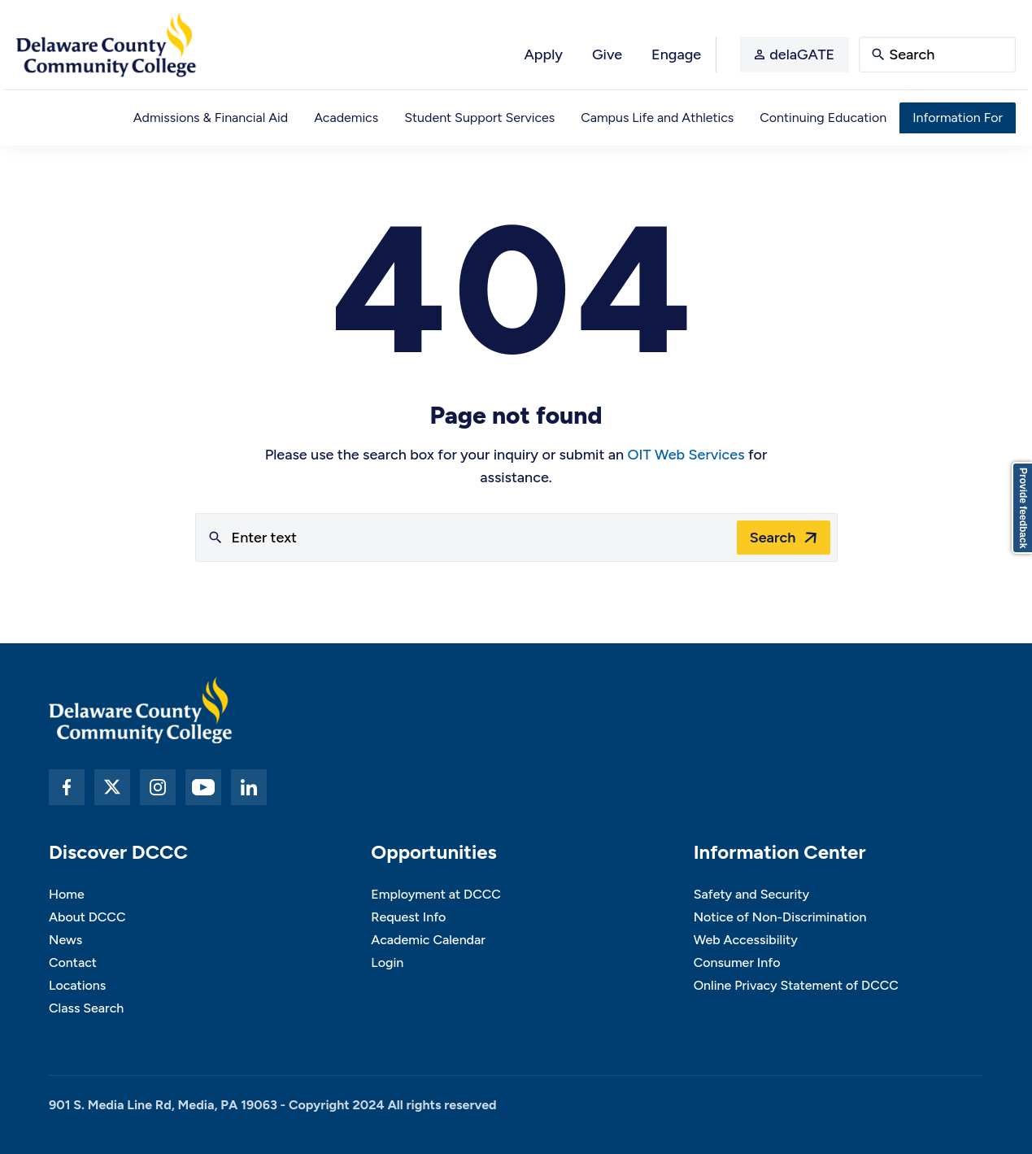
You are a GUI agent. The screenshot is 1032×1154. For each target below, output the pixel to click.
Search (773, 538)
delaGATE (801, 54)
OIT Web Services (686, 455)
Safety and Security (751, 894)
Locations (77, 985)
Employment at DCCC (436, 894)
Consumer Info (737, 962)
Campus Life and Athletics (657, 117)
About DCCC (87, 917)
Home (67, 894)
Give (607, 54)
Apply (543, 54)
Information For (957, 117)
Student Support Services (479, 117)
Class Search (86, 1008)
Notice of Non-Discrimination (780, 917)
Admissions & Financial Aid (210, 117)
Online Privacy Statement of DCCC (796, 985)
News (65, 939)
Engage (676, 54)
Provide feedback (1023, 508)
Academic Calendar (428, 939)
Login (387, 962)
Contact (73, 962)
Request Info (408, 917)
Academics (346, 117)
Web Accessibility (746, 939)
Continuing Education (823, 117)
